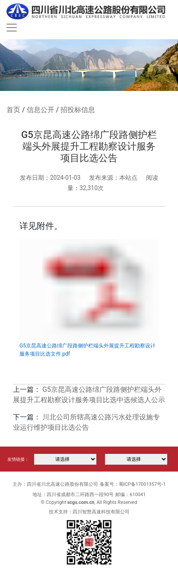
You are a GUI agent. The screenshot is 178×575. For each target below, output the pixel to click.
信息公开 (40, 110)
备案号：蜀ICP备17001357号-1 (133, 484)
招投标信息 (77, 110)
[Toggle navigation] (11, 27)
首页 (13, 110)
